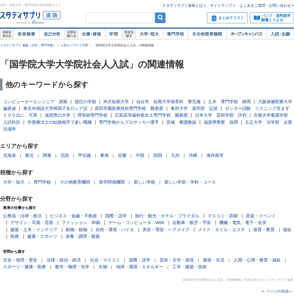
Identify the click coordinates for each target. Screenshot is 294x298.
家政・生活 (213, 259)
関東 (47, 155)
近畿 (122, 155)
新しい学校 (144, 182)
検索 (160, 17)
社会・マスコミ (105, 259)
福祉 (287, 229)
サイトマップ (221, 5)
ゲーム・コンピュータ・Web (136, 222)
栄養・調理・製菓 (83, 236)
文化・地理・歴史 (20, 259)
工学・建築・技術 (189, 266)
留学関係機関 (112, 182)
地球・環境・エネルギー (139, 266)
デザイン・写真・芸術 (31, 222)
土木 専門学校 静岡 (229, 101)
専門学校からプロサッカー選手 (129, 122)
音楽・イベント (261, 215)
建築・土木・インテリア (34, 229)
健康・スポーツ (42, 236)
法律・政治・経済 (64, 259)
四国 (157, 155)
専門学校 (175, 34)
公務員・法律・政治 (22, 215)
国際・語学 (116, 215)
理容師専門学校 (92, 115)
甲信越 (84, 155)
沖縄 (193, 155)
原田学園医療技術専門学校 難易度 (129, 108)
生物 (103, 266)
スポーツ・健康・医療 (24, 266)
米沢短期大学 (116, 101)
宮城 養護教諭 (181, 122)
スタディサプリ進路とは (182, 5)
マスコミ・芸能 (223, 215)
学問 (113, 34)
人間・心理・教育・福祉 (257, 259)
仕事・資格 (91, 34)
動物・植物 (76, 229)
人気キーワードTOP (74, 45)
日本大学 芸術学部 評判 (221, 115)
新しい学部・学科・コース (190, 182)
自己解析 (52, 34)
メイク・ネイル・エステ (221, 229)
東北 (29, 155)
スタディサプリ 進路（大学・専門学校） (28, 45)
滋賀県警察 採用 (221, 122)
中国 (140, 155)
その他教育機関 (207, 34)
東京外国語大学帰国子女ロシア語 (55, 108)
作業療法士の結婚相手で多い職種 (60, 122)
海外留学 (215, 155)
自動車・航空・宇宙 (191, 222)
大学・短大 (149, 34)
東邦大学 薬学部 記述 (194, 108)
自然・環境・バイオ (115, 229)
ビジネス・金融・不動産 (73, 215)
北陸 (64, 155)
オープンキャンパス (246, 34)
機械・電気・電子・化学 (242, 222)
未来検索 (26, 34)
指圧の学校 (85, 101)
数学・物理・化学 (72, 266)
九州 (175, 155)
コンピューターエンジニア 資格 (35, 101)
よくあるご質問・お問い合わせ (265, 5)
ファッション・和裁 (81, 222)
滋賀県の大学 (57, 115)
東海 (104, 155)
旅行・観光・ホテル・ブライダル (167, 215)
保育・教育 (264, 229)
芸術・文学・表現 (177, 259)
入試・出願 (280, 34)
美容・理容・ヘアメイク (166, 229)
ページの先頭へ (279, 291)
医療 (14, 236)
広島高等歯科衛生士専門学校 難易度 (151, 115)
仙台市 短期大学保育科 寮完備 (168, 101)
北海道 (9, 155)
